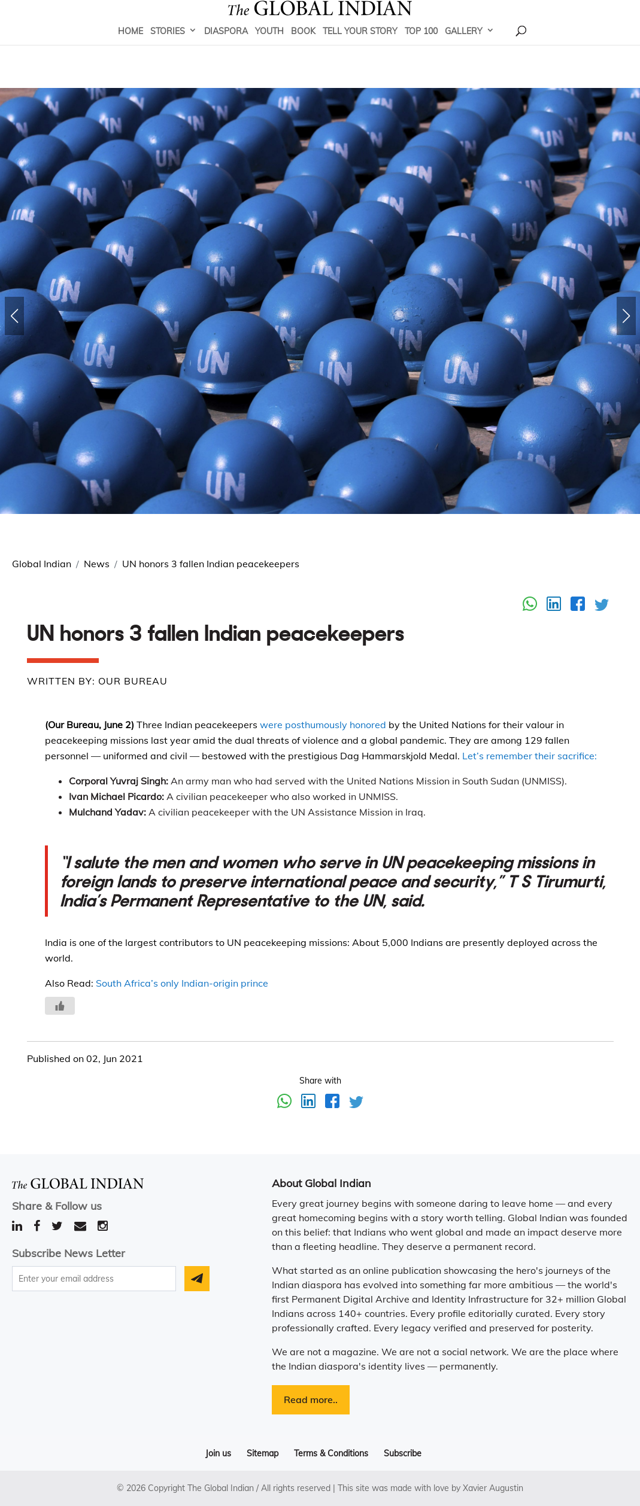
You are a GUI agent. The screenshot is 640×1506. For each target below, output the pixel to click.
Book (303, 48)
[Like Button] (60, 1006)
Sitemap (262, 1453)
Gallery (464, 48)
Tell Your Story (360, 48)
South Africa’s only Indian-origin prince (182, 983)
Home (130, 48)
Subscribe (402, 1453)
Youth (269, 48)
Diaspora (226, 48)
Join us (218, 1453)
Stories (167, 48)
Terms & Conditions (331, 1453)
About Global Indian (321, 1183)
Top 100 (421, 48)
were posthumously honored (323, 725)
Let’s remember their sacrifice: (529, 756)
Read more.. (311, 1399)
